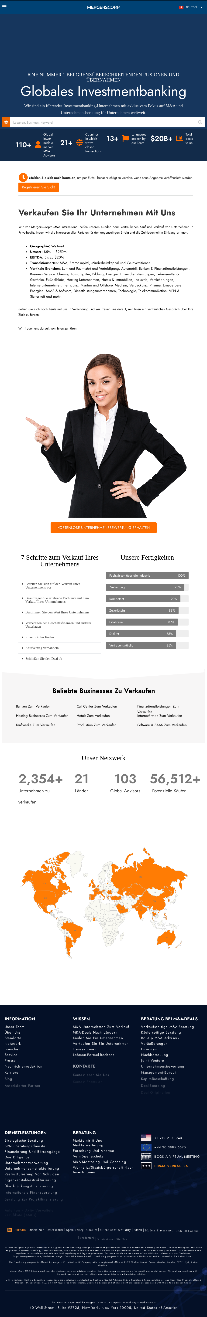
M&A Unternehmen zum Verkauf (101, 1026)
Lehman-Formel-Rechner (93, 1057)
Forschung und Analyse (93, 1150)
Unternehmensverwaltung (26, 1164)
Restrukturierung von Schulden (32, 1178)
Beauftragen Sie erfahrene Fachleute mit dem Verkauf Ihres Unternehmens (57, 599)
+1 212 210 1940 (168, 1138)
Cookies (92, 1232)
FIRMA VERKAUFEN (171, 1166)
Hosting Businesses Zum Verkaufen (42, 715)
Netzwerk (13, 1044)
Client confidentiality (115, 1233)
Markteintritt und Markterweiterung (88, 1142)
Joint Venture (152, 1064)
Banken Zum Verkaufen (33, 706)
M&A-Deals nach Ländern (95, 1032)
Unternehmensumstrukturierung (32, 1171)
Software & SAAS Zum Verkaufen (162, 725)
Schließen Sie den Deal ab (43, 658)
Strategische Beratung (24, 1140)
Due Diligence (17, 1158)
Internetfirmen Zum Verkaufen (159, 715)
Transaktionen (85, 1050)
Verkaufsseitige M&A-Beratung (167, 1026)
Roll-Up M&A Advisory (160, 1038)
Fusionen (149, 1050)
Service (11, 1057)
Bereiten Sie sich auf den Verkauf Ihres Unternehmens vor (52, 585)
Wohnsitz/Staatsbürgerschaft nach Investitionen (103, 1173)
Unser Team (15, 1026)
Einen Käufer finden (39, 637)
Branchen (13, 1050)
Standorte (13, 1038)
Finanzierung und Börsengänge (32, 1152)
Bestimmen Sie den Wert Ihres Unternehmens (57, 612)
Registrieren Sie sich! (38, 187)
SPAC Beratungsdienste (25, 1146)
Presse (10, 1064)
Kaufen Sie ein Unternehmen (98, 1038)
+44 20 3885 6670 (170, 1147)
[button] (59, 586)
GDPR (138, 1234)
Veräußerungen (154, 1044)
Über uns (13, 1032)
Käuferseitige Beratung (161, 1032)
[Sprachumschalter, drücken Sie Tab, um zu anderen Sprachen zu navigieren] (179, 7)
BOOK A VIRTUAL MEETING (177, 1156)
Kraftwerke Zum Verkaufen (35, 725)
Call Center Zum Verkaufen (97, 706)
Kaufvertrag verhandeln (42, 648)
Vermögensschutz (88, 1156)
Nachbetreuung (154, 1057)
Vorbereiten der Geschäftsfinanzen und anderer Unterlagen (58, 624)
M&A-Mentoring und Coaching (99, 1162)
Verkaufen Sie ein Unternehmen (101, 1044)
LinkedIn (16, 1230)
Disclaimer (36, 1230)
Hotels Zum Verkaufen (93, 715)
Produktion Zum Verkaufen (97, 725)
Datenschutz (55, 1230)
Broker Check (183, 1282)
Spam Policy (75, 1231)
